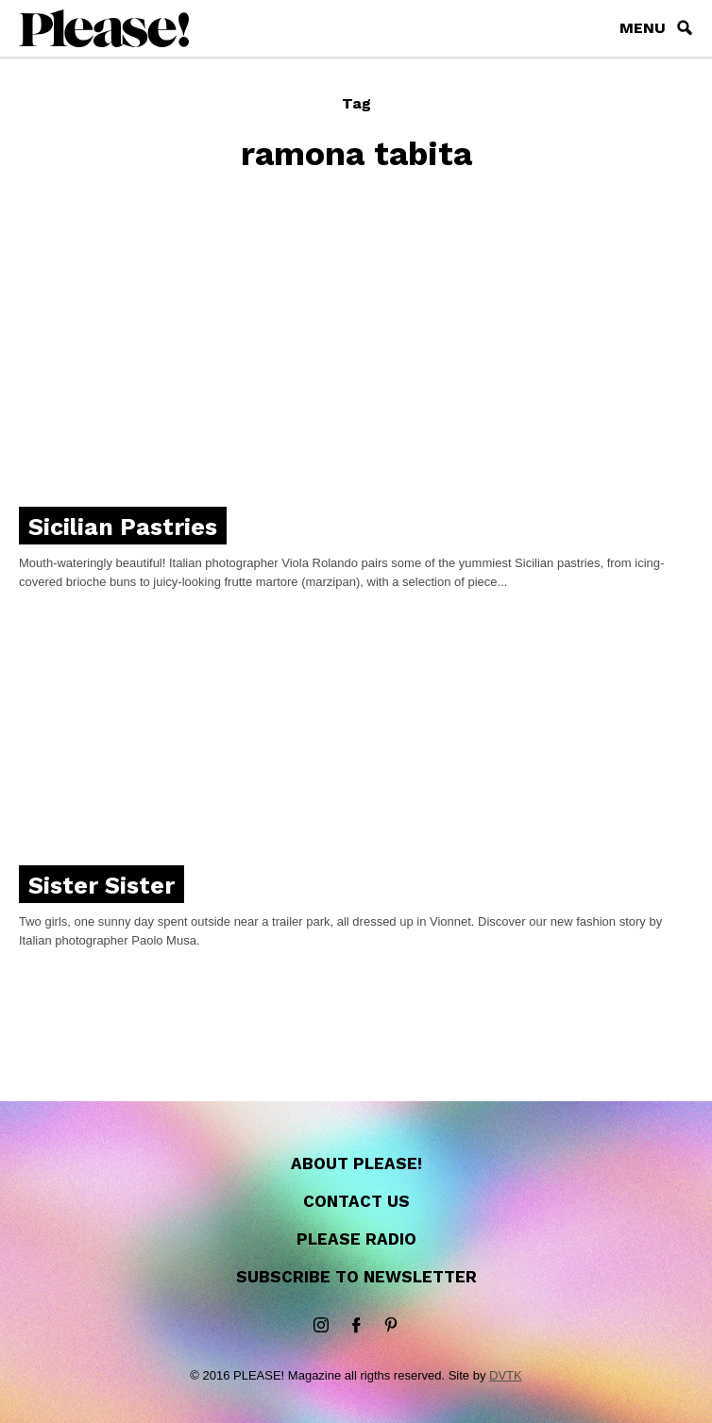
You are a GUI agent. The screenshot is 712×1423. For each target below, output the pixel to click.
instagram (321, 1326)
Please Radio (356, 1239)
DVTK (505, 1375)
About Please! (356, 1163)
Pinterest (390, 1326)
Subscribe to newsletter (356, 1276)
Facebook (356, 1326)
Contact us (356, 1201)
